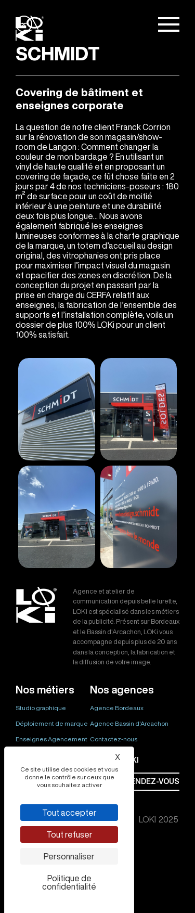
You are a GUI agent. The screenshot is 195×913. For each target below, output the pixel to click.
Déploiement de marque (52, 723)
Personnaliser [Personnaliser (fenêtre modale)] (69, 856)
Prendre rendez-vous (134, 781)
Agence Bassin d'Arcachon (129, 723)
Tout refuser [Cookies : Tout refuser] (69, 834)
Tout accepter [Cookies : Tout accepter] (69, 812)
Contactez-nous (113, 739)
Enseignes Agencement (51, 739)
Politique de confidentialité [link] (69, 882)
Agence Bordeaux (117, 707)
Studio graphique (41, 707)
